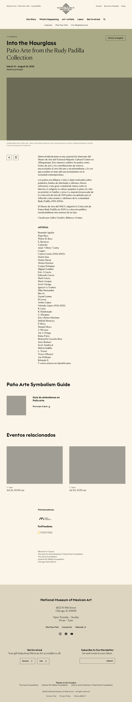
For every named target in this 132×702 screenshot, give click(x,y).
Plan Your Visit (52, 627)
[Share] (9, 157)
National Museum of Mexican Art (66, 600)
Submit (110, 661)
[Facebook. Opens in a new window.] (66, 634)
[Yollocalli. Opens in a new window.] (80, 627)
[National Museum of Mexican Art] (66, 8)
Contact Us (67, 627)
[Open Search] (104, 19)
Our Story (31, 19)
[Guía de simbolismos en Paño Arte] (16, 405)
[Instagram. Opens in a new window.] (60, 634)
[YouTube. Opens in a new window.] (72, 634)
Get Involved (93, 19)
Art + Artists (68, 19)
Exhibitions (13, 37)
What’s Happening (49, 19)
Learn (81, 19)
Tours (11, 487)
